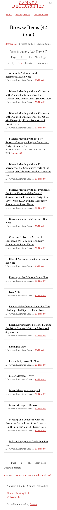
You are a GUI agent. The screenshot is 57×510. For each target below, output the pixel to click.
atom (6, 475)
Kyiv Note (14, 292)
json (30, 475)
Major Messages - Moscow (23, 405)
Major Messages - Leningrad (24, 390)
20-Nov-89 (40, 80)
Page (19, 57)
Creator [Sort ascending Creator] (29, 63)
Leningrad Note (17, 346)
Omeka (33, 504)
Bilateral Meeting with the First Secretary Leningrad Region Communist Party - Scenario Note (27, 142)
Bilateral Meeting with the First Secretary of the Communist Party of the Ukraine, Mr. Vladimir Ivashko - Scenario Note (28, 170)
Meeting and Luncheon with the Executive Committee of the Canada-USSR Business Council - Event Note (25, 423)
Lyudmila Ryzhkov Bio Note (24, 361)
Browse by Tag (27, 44)
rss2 (49, 475)
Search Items (43, 44)
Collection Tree (41, 14)
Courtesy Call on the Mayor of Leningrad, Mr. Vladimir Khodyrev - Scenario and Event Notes (25, 240)
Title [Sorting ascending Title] (19, 63)
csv (12, 475)
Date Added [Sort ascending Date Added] (42, 63)
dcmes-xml (20, 475)
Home (9, 14)
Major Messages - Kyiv (21, 376)
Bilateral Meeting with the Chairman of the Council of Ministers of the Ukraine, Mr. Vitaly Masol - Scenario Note (28, 95)
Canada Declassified (28, 4)
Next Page (40, 57)
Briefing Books (23, 14)
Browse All (11, 44)
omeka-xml (39, 475)
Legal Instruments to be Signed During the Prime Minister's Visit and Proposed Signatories (28, 328)
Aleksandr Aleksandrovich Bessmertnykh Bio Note (21, 74)
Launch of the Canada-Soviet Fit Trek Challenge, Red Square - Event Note (27, 308)
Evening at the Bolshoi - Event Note (28, 277)
